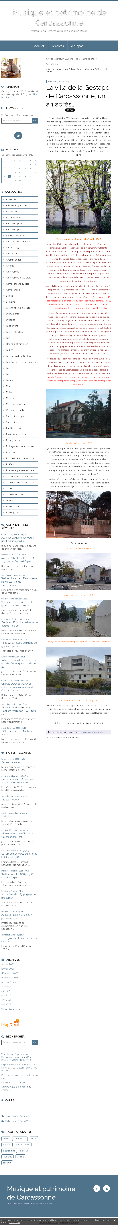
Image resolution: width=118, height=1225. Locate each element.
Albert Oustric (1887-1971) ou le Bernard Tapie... (18, 559)
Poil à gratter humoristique (20, 446)
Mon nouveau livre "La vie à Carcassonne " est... (17, 835)
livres (6, 1138)
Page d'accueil (52, 64)
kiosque (7, 1144)
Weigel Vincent (9, 578)
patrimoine (9, 1150)
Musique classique (16, 404)
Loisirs (9, 380)
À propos (77, 46)
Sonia (4, 602)
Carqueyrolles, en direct (18, 241)
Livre (8, 367)
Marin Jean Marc (10, 707)
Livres (9, 373)
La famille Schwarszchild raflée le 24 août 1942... (19, 855)
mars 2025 (7, 1004)
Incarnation (22, 1082)
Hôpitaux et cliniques (17, 343)
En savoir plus (14, 1222)
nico (3, 558)
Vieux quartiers (14, 512)
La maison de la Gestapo (19, 355)
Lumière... (6, 1082)
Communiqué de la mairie (14, 1086)
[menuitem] (39, 46)
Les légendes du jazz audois (21, 361)
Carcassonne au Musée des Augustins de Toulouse (17, 781)
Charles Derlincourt (12, 683)
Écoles (9, 295)
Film (8, 337)
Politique (10, 452)
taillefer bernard (10, 660)
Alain (4, 537)
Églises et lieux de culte (18, 307)
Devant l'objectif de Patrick (19, 1069)
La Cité (9, 349)
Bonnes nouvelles (15, 235)
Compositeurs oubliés (17, 283)
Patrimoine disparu (16, 416)
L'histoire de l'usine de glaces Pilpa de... (19, 624)
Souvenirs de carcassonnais (21, 482)
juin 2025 (6, 990)
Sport (9, 488)
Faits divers (12, 325)
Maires (9, 386)
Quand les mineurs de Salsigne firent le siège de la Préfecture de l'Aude (77, 70)
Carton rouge (13, 247)
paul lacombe (23, 1144)
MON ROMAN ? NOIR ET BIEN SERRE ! (17, 1059)
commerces (20, 1138)
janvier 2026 (7, 968)
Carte (9, 1100)
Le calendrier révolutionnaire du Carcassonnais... (17, 687)
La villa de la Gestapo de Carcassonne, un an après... (78, 96)
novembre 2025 (9, 977)
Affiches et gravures (16, 205)
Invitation (6, 816)
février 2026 (7, 964)
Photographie (13, 440)
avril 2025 (6, 999)
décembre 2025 (9, 973)
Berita (4, 622)
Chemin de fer (13, 259)
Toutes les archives (11, 1009)
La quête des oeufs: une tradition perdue (17, 539)
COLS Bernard (9, 731)
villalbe (20, 1156)
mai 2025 (6, 995)
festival (7, 1162)
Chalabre (6, 1089)
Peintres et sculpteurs (18, 434)
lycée (34, 1138)
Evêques (10, 319)
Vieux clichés (13, 506)
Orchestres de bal (15, 410)
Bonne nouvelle (10, 762)
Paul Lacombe (13, 428)
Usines (9, 500)
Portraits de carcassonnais (20, 458)
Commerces (12, 271)
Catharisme (12, 253)
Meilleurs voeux (10, 799)
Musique (10, 398)
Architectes (12, 211)
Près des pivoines (10, 1074)
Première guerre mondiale (20, 470)
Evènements (12, 313)
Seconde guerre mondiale (19, 476)
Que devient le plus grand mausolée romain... (17, 604)
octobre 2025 (8, 982)
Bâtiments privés (15, 223)
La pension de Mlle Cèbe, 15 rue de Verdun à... (19, 663)
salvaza (24, 1150)
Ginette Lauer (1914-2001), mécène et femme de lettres (71, 58)
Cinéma (10, 265)
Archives (58, 46)
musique (7, 1156)
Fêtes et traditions (15, 331)
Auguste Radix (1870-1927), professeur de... (17, 916)
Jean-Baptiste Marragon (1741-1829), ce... (19, 711)
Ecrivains (10, 301)
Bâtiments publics (15, 229)
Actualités (11, 199)
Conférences (13, 289)
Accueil (39, 46)
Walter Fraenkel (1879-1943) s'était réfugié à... (17, 876)
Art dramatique (14, 217)
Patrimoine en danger (17, 422)
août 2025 (6, 986)
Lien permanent (57, 732)
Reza (4, 642)
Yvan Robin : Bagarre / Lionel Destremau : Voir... (16, 1056)
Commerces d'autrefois (18, 277)
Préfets (10, 464)
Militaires (10, 392)
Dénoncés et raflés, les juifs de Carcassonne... (19, 582)
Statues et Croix (14, 494)
